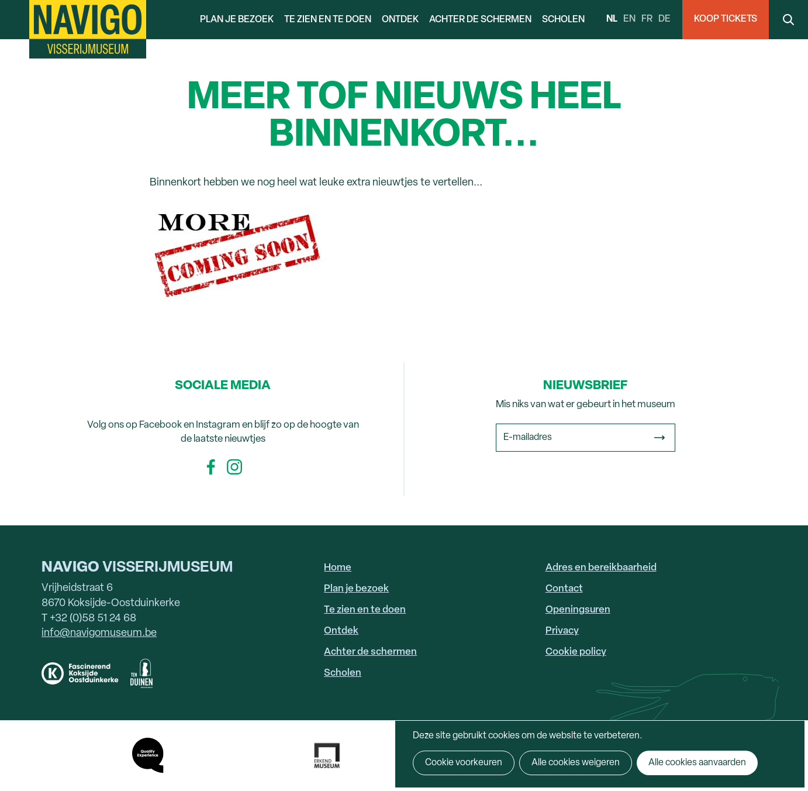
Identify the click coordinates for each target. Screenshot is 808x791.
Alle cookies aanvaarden (697, 763)
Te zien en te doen (327, 20)
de (664, 19)
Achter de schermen (480, 20)
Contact (564, 589)
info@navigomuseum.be (99, 633)
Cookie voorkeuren (463, 763)
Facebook (211, 467)
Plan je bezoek (237, 20)
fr (646, 19)
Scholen (563, 20)
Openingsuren (577, 610)
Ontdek (400, 20)
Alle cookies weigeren (575, 763)
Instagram (234, 467)
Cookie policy (575, 652)
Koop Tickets (725, 19)
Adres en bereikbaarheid (601, 568)
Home (337, 568)
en (629, 19)
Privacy (562, 631)
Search (788, 19)
